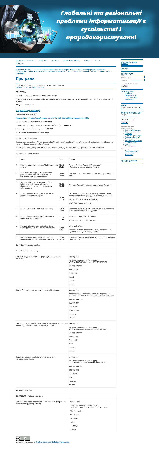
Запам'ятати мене (131, 83)
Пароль (124, 80)
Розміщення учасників (133, 141)
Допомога (124, 69)
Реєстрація (129, 139)
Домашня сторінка (25, 61)
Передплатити (130, 95)
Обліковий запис (71, 61)
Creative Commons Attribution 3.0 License (52, 442)
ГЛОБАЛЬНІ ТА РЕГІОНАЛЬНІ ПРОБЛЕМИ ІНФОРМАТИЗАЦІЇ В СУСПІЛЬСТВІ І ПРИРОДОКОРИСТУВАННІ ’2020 (63, 71)
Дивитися (128, 94)
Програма (128, 134)
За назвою (129, 155)
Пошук (87, 61)
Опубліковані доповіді (133, 135)
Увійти (55, 61)
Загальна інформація (133, 130)
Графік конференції (132, 137)
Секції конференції (132, 132)
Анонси (20, 63)
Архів (97, 61)
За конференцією (131, 151)
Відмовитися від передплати (131, 98)
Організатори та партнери (130, 143)
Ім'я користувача (125, 76)
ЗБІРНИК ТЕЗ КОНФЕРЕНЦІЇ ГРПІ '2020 (30, 87)
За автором (129, 153)
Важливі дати (130, 146)
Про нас (43, 61)
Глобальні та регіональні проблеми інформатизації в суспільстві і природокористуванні (69, 70)
